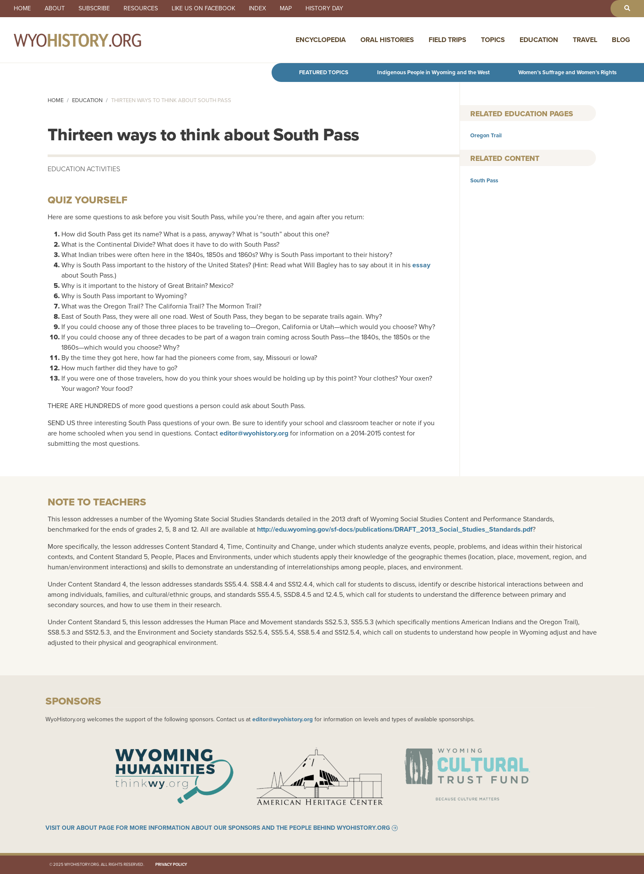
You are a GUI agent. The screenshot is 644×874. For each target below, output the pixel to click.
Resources (141, 8)
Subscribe (94, 8)
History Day (324, 8)
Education (539, 40)
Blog (621, 40)
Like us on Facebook (203, 8)
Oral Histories (387, 40)
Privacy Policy (171, 865)
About (55, 8)
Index (257, 8)
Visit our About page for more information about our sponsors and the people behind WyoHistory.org (217, 828)
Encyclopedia (321, 40)
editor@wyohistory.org (254, 433)
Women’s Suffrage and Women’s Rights (567, 72)
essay (421, 265)
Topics (493, 40)
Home (22, 8)
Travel (585, 40)
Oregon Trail (486, 135)
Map (286, 8)
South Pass (484, 180)
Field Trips (447, 40)
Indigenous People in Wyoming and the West (433, 72)
